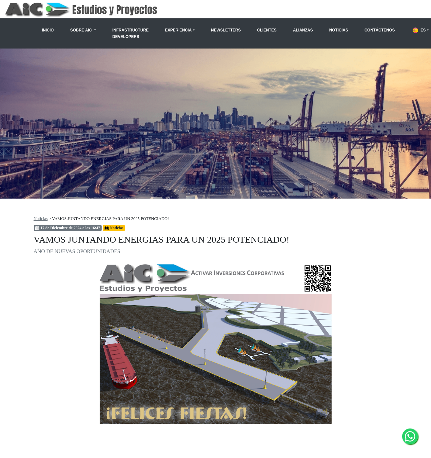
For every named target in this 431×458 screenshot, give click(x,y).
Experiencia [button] (178, 30)
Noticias (338, 30)
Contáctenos (379, 30)
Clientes (267, 30)
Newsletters (226, 30)
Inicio (48, 30)
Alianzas (303, 30)
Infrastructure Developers (130, 33)
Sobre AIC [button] (81, 30)
